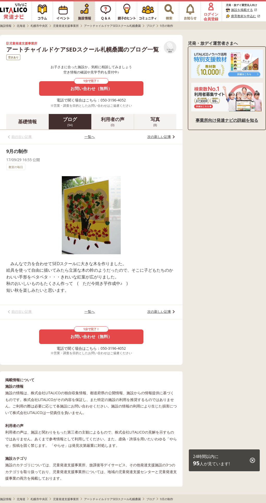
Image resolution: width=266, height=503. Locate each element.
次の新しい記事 (159, 136)
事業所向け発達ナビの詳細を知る (227, 120)
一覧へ (89, 136)
